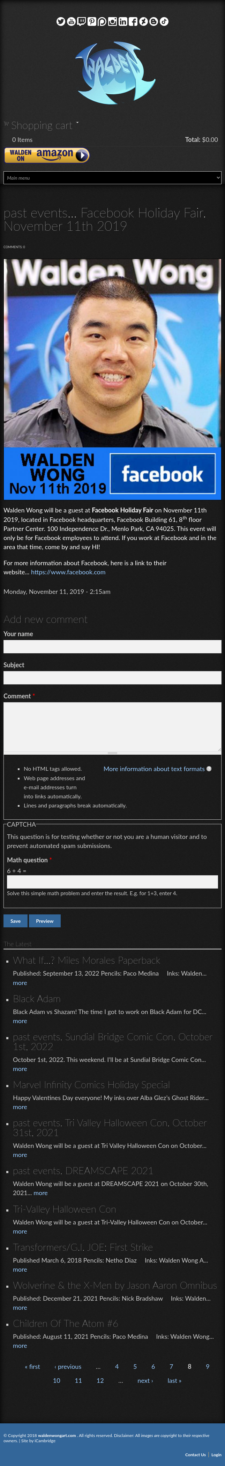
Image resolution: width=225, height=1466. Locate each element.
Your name (18, 634)
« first (32, 1366)
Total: (193, 139)
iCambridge (45, 1440)
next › (145, 1380)
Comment (19, 696)
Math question (29, 860)
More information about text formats (154, 768)
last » (174, 1380)
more (20, 982)
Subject (13, 665)
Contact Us (195, 1454)
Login (216, 1454)
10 (56, 1380)
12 (100, 1380)
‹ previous (67, 1366)
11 (78, 1380)
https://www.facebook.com (68, 572)
